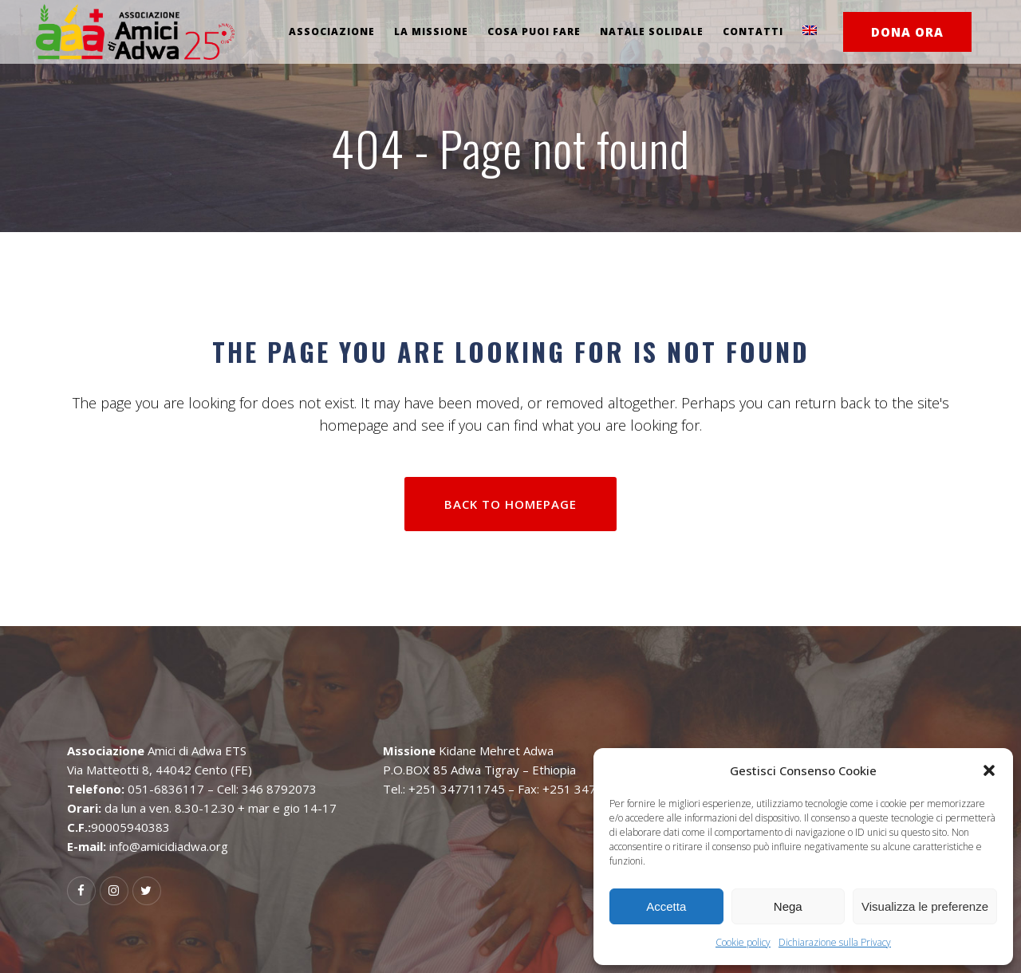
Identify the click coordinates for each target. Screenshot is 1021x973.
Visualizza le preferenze (924, 906)
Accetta (666, 906)
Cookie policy (743, 942)
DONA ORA (907, 32)
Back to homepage (510, 504)
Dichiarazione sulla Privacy (835, 942)
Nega (788, 906)
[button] (989, 770)
